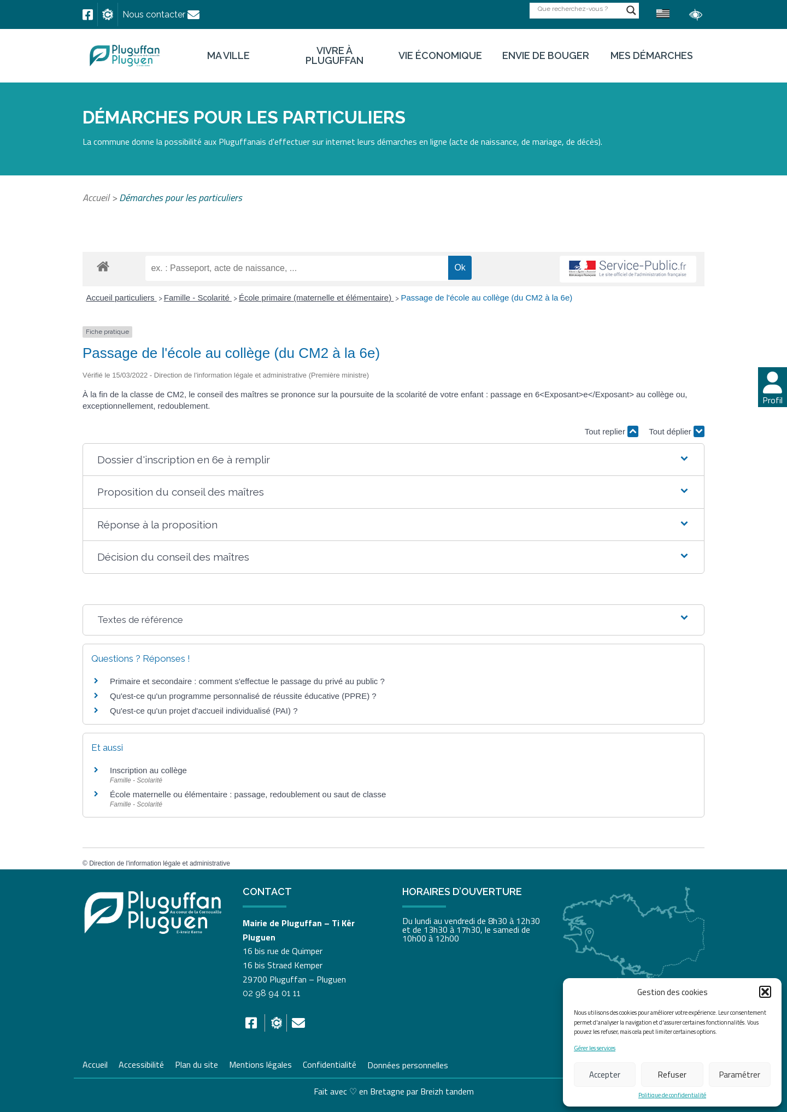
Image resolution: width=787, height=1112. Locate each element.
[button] (765, 991)
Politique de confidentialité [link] (672, 1095)
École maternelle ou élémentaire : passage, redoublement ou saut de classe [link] (248, 794)
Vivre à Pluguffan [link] (334, 56)
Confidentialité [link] (329, 1063)
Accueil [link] (96, 197)
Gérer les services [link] (594, 1048)
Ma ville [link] (228, 56)
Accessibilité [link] (141, 1063)
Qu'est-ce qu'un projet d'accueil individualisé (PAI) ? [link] (204, 710)
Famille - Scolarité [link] (198, 297)
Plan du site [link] (196, 1063)
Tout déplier (676, 431)
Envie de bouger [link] (545, 56)
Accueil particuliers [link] (121, 297)
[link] (88, 15)
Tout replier (611, 431)
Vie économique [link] (440, 56)
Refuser (672, 1074)
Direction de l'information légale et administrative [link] (159, 863)
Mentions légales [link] (260, 1063)
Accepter (604, 1074)
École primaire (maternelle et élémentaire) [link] (316, 297)
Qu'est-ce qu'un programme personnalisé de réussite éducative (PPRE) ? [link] (243, 696)
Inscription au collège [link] (148, 770)
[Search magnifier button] (631, 10)
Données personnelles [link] (407, 1064)
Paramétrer (739, 1074)
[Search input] (579, 8)
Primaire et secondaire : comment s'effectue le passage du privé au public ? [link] (247, 681)
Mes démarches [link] (651, 56)
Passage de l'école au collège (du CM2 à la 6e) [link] (486, 297)
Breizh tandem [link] (447, 1091)
